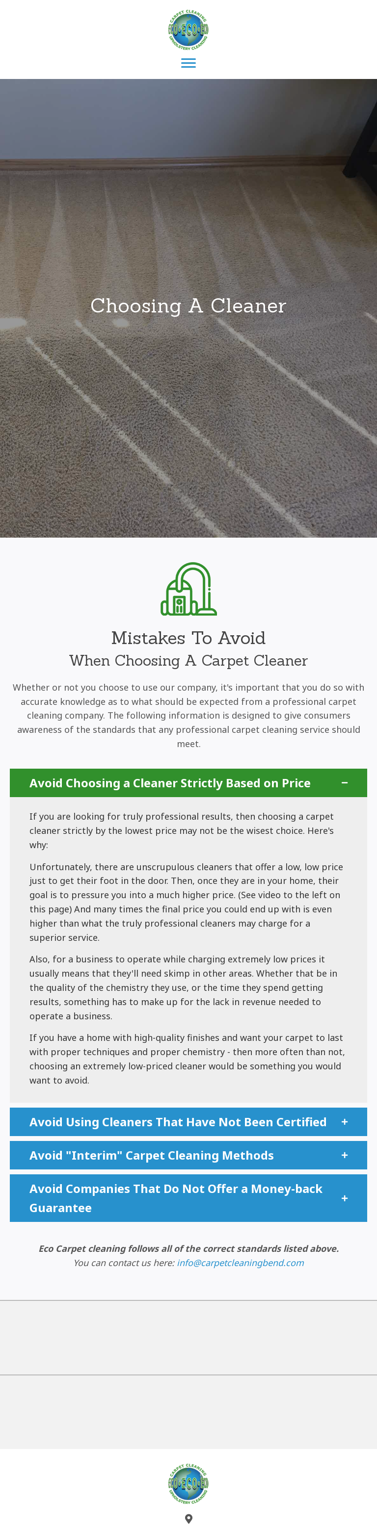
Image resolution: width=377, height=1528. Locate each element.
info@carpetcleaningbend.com (240, 1263)
